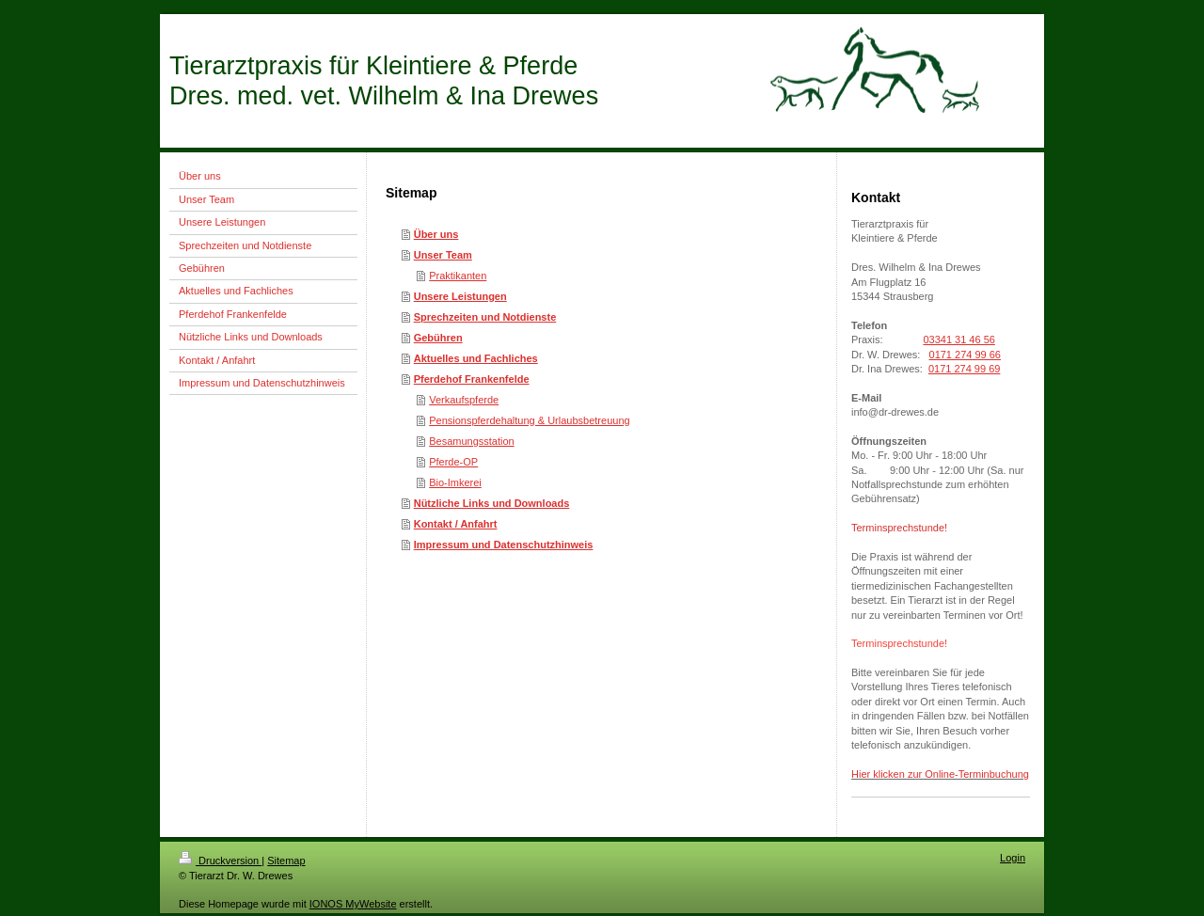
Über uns (436, 234)
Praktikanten (457, 275)
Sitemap (286, 860)
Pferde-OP (453, 461)
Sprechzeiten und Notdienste (485, 317)
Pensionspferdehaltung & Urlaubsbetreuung (529, 420)
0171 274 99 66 (965, 354)
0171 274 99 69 (964, 368)
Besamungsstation (472, 441)
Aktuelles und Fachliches (476, 358)
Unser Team (443, 255)
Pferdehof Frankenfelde (472, 379)
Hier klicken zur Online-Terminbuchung (940, 774)
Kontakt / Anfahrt (456, 523)
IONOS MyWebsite (353, 903)
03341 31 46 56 (958, 339)
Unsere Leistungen (460, 296)
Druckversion (220, 860)
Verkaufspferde (464, 399)
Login (1012, 857)
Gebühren (438, 337)
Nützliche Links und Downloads (492, 503)
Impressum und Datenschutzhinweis (504, 544)
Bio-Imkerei (455, 482)
